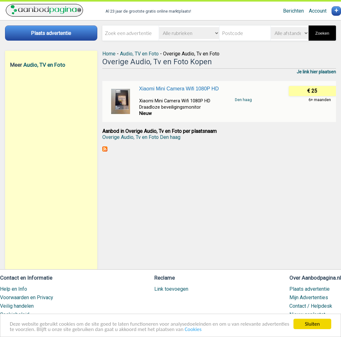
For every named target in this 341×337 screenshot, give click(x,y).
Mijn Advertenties (308, 297)
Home (109, 54)
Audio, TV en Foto (44, 65)
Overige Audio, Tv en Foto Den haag (141, 137)
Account (318, 11)
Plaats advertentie (309, 289)
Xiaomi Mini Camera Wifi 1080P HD (179, 88)
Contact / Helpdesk (310, 306)
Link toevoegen (171, 289)
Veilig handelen (17, 306)
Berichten (293, 11)
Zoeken (322, 33)
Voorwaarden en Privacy (26, 297)
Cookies (193, 329)
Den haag (243, 99)
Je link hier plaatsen (316, 71)
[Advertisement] (51, 168)
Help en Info (13, 289)
